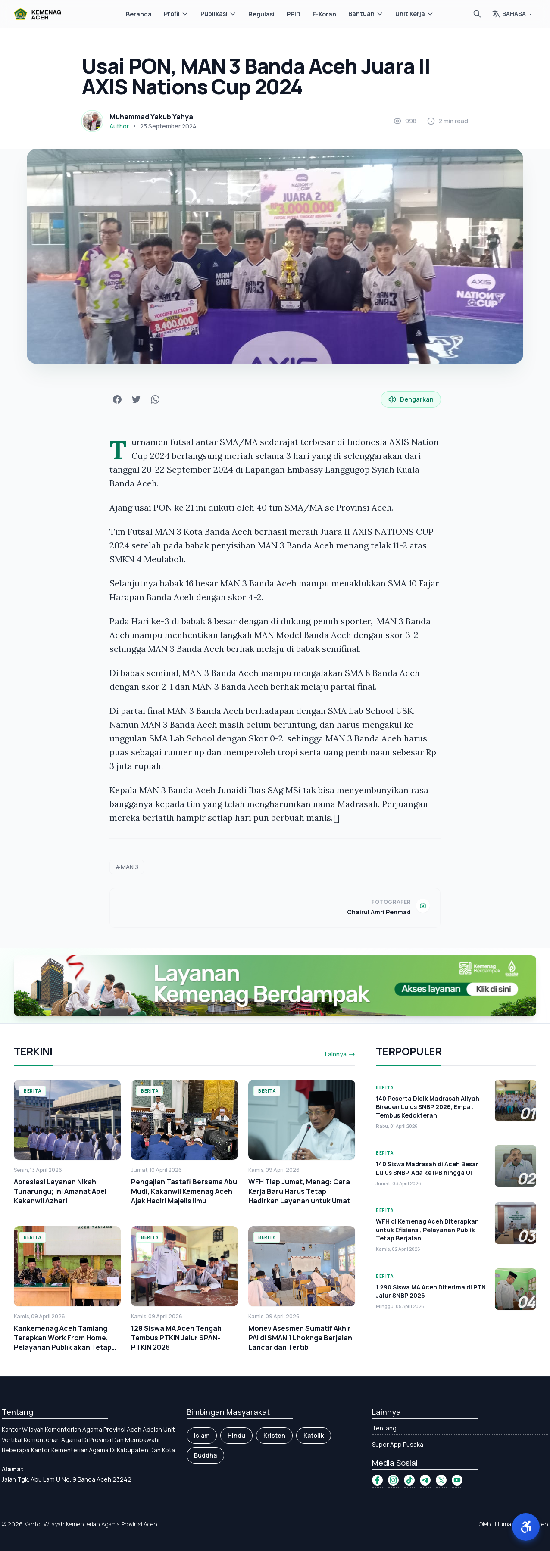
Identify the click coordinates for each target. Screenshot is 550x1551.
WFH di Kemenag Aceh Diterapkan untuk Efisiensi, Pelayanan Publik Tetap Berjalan (427, 1229)
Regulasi (261, 14)
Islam (201, 1435)
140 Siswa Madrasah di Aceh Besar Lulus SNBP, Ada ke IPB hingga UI (427, 1168)
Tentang (384, 1428)
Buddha (205, 1455)
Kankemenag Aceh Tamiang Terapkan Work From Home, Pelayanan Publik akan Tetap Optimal (63, 1342)
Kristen (274, 1435)
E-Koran (324, 14)
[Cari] (477, 14)
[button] (526, 1527)
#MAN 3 (126, 867)
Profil (176, 13)
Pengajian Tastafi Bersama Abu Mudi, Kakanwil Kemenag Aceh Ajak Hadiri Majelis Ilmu (184, 1191)
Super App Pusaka (397, 1444)
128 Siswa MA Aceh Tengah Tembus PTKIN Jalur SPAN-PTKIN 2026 (176, 1338)
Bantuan (365, 13)
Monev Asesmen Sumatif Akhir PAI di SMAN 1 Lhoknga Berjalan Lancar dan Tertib (300, 1338)
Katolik (313, 1435)
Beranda (139, 14)
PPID (293, 14)
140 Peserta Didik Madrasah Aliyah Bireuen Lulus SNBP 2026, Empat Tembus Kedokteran (427, 1106)
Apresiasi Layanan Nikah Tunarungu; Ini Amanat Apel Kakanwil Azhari (60, 1191)
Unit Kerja (414, 13)
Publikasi (218, 13)
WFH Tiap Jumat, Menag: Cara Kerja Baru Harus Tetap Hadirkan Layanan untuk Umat (299, 1191)
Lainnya (340, 1054)
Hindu (236, 1435)
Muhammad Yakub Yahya (151, 116)
